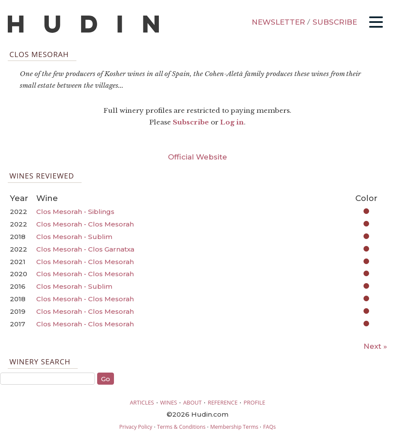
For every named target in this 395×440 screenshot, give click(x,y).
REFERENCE (222, 402)
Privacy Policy (135, 426)
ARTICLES (142, 402)
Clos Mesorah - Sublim (74, 237)
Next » (375, 346)
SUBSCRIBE (335, 22)
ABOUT (192, 402)
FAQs (269, 426)
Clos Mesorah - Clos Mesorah (85, 224)
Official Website (197, 157)
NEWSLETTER (278, 22)
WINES (168, 402)
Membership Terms (234, 426)
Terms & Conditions (181, 426)
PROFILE (254, 402)
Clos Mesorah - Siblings (75, 211)
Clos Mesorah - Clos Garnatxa (85, 249)
